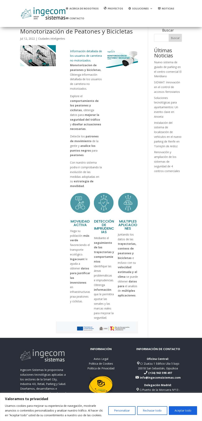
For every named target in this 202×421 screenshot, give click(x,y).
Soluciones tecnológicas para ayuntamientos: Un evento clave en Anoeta (166, 107)
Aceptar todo (183, 410)
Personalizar (122, 410)
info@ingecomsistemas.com (160, 377)
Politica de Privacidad (100, 368)
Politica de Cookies (101, 363)
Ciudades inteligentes (51, 38)
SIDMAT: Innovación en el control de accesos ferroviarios (167, 87)
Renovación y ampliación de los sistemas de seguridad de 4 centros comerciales (167, 161)
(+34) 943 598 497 (160, 373)
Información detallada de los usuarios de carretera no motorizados (86, 55)
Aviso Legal (101, 359)
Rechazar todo (152, 410)
